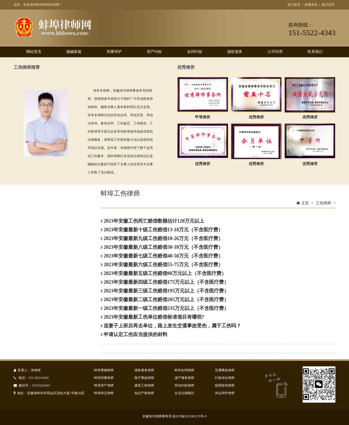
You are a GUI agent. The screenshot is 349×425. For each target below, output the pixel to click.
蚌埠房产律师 (104, 385)
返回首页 (328, 5)
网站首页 (33, 52)
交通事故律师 (224, 370)
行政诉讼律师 (224, 378)
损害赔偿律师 (224, 385)
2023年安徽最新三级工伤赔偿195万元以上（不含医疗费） (165, 291)
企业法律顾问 (184, 393)
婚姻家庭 (74, 52)
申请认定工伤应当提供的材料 (134, 334)
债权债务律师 (144, 370)
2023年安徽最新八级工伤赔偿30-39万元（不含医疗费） (162, 247)
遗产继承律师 (184, 378)
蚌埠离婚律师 (104, 370)
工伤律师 (323, 203)
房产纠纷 (154, 52)
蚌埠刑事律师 (104, 378)
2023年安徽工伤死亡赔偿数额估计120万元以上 (152, 221)
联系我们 (315, 52)
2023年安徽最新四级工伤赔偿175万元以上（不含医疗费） (165, 282)
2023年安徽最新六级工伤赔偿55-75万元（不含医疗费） (162, 264)
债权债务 (234, 52)
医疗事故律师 (144, 378)
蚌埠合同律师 (184, 370)
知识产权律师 (144, 393)
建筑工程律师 (144, 385)
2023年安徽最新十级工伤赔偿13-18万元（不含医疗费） (162, 229)
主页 (305, 203)
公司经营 (275, 52)
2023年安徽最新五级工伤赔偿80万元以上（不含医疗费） (164, 273)
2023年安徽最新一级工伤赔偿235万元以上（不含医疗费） (165, 308)
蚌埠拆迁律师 (104, 393)
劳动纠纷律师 (184, 385)
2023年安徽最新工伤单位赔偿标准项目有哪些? (152, 317)
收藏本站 (311, 5)
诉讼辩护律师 (224, 393)
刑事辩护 (114, 52)
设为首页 (293, 5)
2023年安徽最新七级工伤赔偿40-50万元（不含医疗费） (162, 256)
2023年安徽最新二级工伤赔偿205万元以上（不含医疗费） (165, 299)
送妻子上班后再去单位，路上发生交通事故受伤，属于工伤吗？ (171, 325)
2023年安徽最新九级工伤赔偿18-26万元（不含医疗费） (162, 238)
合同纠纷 (194, 52)
